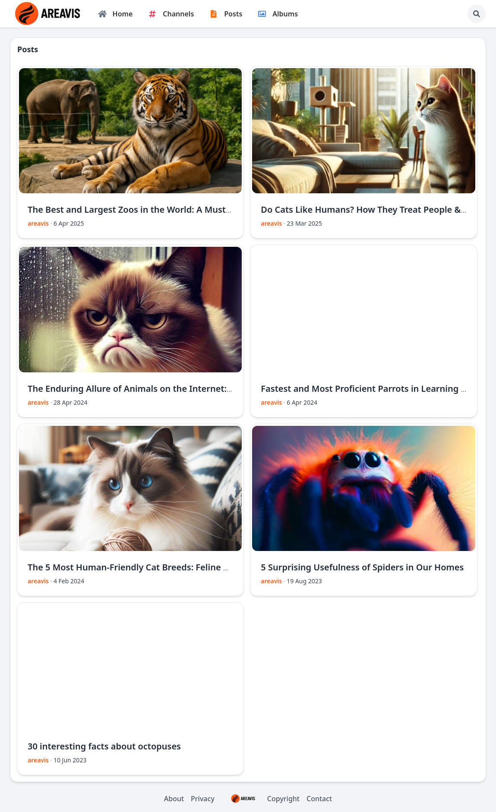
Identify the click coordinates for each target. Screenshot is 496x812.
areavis (38, 223)
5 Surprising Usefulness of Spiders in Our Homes (362, 567)
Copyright (260, 798)
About (174, 798)
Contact (319, 798)
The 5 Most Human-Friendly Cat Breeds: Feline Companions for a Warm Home (190, 567)
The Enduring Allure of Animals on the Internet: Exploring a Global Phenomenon (196, 388)
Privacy (203, 798)
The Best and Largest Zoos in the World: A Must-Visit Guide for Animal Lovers (189, 209)
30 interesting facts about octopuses (104, 746)
